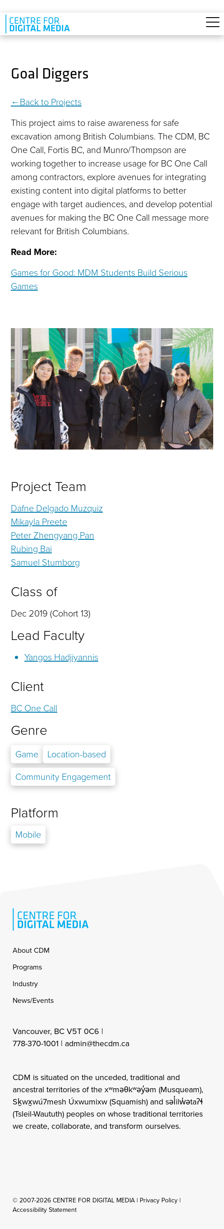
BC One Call (34, 708)
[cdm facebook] (38, 1150)
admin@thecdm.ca (97, 1043)
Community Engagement (63, 777)
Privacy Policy (159, 1200)
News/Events (33, 1000)
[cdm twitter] (58, 1150)
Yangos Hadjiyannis (61, 657)
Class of (34, 592)
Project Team (49, 486)
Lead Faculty (47, 635)
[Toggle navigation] (212, 27)
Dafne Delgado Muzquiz (57, 508)
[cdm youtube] (78, 1150)
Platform (35, 813)
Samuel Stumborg (45, 562)
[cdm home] (39, 24)
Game (26, 754)
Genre (29, 730)
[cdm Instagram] (19, 1150)
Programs (27, 967)
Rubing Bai (31, 549)
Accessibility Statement (45, 1210)
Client (27, 686)
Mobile (28, 834)
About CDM (31, 950)
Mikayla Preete (39, 522)
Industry (25, 984)
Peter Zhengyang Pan (52, 535)
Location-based (76, 754)
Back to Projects (51, 102)
